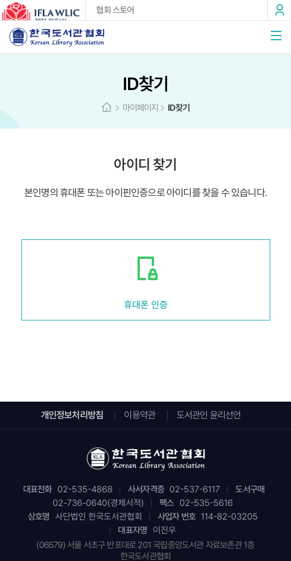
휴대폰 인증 (146, 304)
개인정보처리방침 (72, 415)
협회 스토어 (115, 10)
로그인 (279, 10)
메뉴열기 (276, 35)
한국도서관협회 (56, 37)
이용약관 (139, 415)
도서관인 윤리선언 (209, 415)
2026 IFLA (42, 12)
